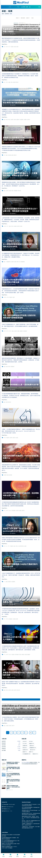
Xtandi (10, 510)
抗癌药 (12, 119)
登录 (24, 6)
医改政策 (4, 743)
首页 (3, 13)
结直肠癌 (21, 119)
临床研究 (13, 33)
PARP (7, 510)
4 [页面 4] (18, 732)
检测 (17, 46)
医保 (7, 119)
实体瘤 (9, 155)
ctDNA (4, 226)
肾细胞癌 (16, 190)
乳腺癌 (12, 46)
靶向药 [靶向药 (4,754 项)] (35, 753)
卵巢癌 (23, 654)
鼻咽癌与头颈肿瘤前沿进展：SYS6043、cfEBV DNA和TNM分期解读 (13, 787)
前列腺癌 (13, 510)
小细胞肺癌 (8, 261)
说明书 (28, 119)
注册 (27, 6)
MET (9, 46)
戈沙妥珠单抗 (21, 546)
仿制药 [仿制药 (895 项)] (25, 745)
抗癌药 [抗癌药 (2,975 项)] (25, 749)
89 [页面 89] (30, 732)
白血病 (16, 437)
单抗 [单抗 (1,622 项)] (25, 747)
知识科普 (13, 69)
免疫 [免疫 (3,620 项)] (32, 745)
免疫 (15, 46)
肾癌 (12, 190)
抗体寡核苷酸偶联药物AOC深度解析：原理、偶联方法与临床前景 (13, 768)
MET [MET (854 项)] (31, 741)
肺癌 (18, 261)
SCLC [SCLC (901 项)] (25, 743)
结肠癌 (25, 119)
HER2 (7, 46)
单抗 (12, 82)
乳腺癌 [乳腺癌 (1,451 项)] (31, 743)
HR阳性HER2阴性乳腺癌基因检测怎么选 (19, 422)
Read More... (5, 44)
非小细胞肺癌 (22, 261)
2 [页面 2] (11, 732)
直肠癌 (17, 119)
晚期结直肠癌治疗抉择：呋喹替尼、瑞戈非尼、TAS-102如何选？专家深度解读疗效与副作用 (30, 817)
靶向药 (17, 82)
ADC (4, 46)
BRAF (4, 331)
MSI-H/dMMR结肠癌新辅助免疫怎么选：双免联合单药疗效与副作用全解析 (13, 775)
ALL (6, 546)
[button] (30, 7)
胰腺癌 (28, 654)
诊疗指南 (13, 424)
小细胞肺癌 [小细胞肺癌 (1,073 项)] (32, 747)
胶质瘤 (10, 475)
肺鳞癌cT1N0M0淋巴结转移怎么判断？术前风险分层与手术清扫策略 (13, 781)
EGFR (7, 331)
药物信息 (4, 748)
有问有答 (4, 744)
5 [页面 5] (22, 732)
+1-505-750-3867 (11, 804)
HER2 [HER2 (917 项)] (25, 741)
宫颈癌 (7, 725)
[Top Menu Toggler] (39, 7)
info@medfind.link (9, 806)
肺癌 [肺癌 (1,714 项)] (31, 751)
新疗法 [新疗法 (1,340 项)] (32, 749)
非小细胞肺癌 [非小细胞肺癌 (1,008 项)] (26, 753)
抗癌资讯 (7, 13)
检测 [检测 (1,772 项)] (25, 751)
